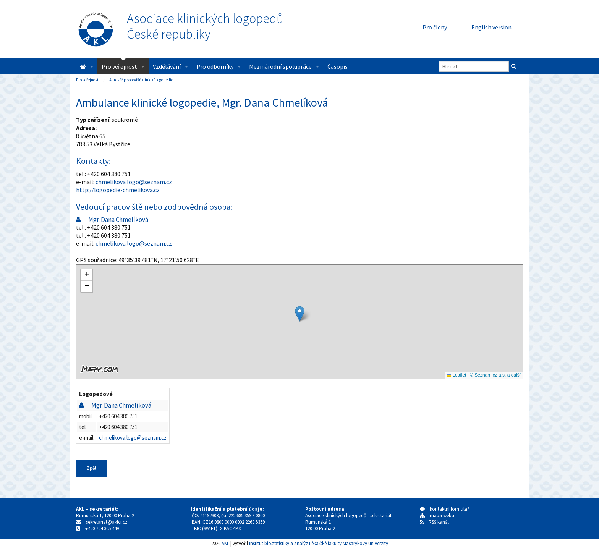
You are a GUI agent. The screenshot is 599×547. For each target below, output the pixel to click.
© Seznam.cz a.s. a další (495, 375)
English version (491, 27)
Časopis (337, 66)
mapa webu (437, 515)
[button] (299, 314)
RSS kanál (439, 522)
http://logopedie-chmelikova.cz (118, 190)
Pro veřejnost (119, 66)
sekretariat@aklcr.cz (106, 522)
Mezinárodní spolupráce (280, 66)
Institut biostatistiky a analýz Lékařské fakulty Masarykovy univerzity (318, 543)
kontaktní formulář (444, 509)
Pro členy (435, 27)
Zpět (91, 468)
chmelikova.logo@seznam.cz (134, 182)
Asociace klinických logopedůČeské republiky (205, 26)
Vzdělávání (167, 66)
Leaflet (456, 375)
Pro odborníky (214, 66)
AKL (225, 543)
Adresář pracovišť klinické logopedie (141, 80)
